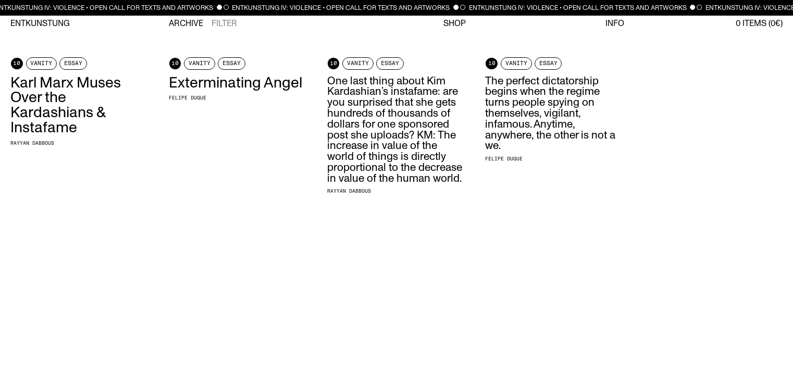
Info (614, 23)
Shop (454, 23)
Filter (224, 23)
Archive (186, 23)
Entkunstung (40, 23)
